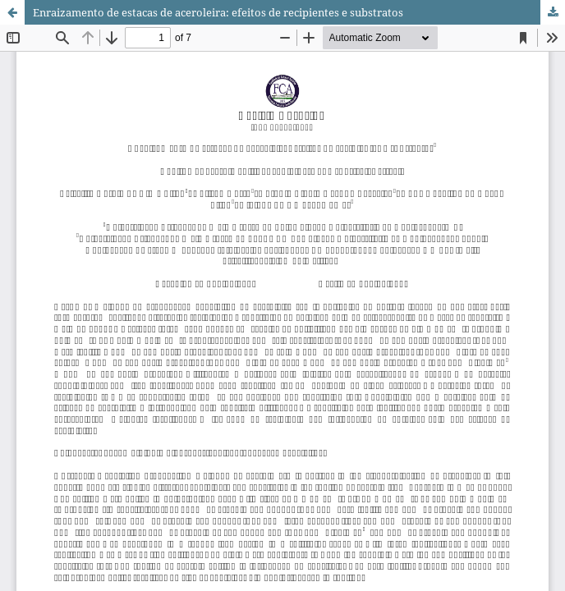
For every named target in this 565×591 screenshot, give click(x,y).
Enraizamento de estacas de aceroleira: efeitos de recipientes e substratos (218, 12)
